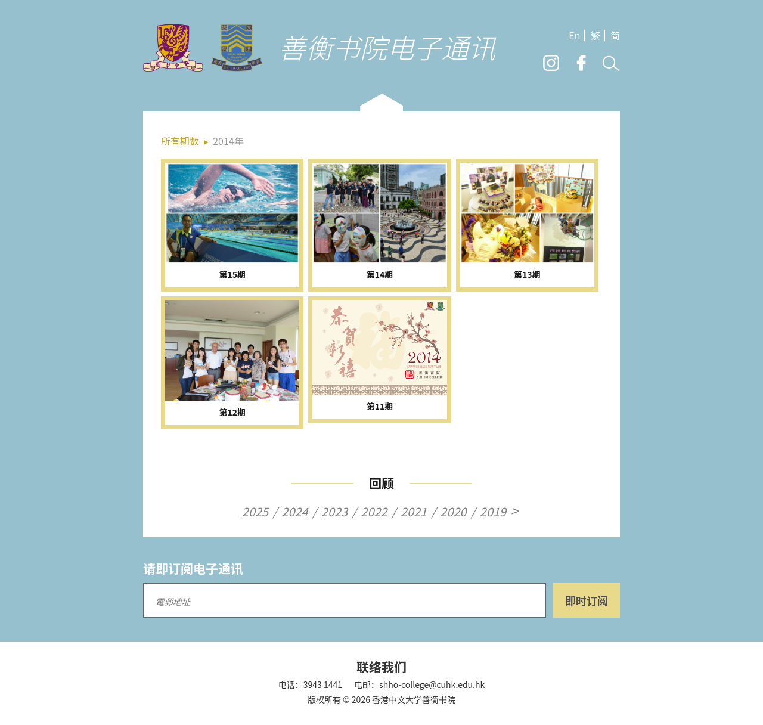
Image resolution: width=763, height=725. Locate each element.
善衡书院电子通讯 (386, 47)
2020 (453, 511)
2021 (414, 511)
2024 (294, 511)
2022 (374, 511)
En (574, 35)
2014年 (228, 141)
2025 (255, 511)
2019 (493, 511)
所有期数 (180, 141)
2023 (334, 511)
